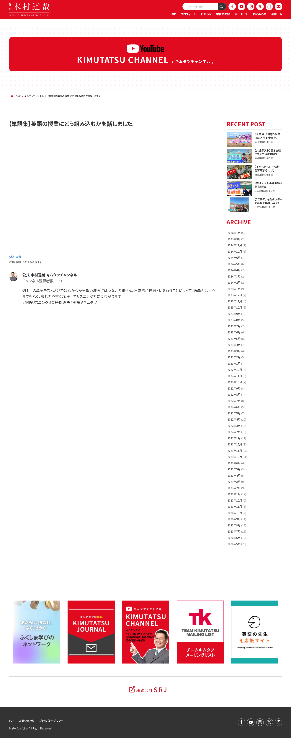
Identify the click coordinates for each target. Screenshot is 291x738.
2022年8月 (236, 394)
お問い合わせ (27, 720)
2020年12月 (237, 500)
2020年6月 (237, 538)
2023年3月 (236, 351)
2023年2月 (236, 357)
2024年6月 (236, 257)
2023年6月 (236, 332)
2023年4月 (236, 345)
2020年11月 (237, 506)
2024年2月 (236, 282)
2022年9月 (236, 388)
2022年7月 (236, 401)
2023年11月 (237, 301)
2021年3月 (236, 482)
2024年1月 (236, 289)
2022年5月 (236, 413)
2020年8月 (237, 525)
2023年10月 (237, 307)
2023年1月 (236, 363)
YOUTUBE (241, 14)
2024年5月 (236, 264)
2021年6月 (236, 463)
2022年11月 (237, 376)
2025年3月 (236, 239)
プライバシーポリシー (53, 720)
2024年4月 (236, 270)
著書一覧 (276, 14)
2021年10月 (238, 457)
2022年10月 (237, 382)
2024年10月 (237, 251)
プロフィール (188, 14)
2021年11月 (238, 450)
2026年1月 (236, 233)
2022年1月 (237, 438)
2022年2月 (237, 432)
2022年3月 (237, 426)
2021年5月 (236, 469)
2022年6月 (236, 407)
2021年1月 (237, 494)
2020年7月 (237, 531)
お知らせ (206, 14)
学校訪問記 (223, 14)
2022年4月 (237, 419)
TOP (173, 14)
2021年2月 (236, 488)
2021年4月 (236, 475)
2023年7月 (236, 326)
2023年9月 (236, 314)
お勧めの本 (260, 14)
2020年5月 (237, 544)
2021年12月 (238, 444)
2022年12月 (237, 370)
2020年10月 (237, 513)
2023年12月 (237, 295)
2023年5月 (236, 338)
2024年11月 (237, 245)
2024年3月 (236, 276)
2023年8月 (236, 320)
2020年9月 (237, 519)
